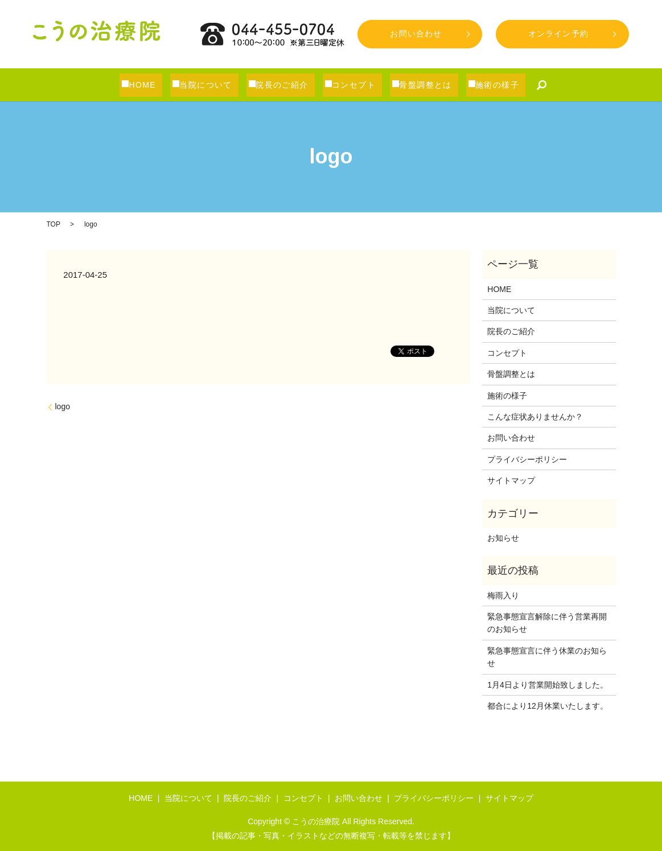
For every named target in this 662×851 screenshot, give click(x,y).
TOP (53, 224)
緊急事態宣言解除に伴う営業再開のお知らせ (547, 623)
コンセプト (359, 84)
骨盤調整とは (429, 84)
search (537, 84)
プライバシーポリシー (527, 459)
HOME (151, 84)
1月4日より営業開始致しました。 (547, 684)
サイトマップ (511, 480)
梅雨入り (503, 595)
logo (62, 406)
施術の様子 (499, 84)
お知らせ (503, 537)
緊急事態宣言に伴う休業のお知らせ (547, 657)
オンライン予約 (558, 33)
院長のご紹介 (288, 84)
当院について (213, 84)
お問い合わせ (416, 33)
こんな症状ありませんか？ (535, 416)
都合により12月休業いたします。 (547, 705)
